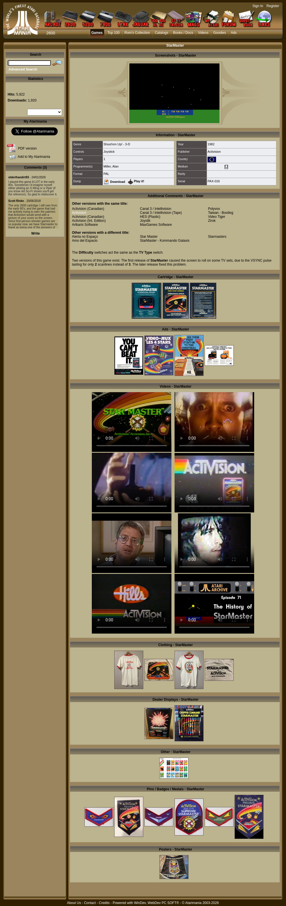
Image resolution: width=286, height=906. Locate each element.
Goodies (219, 33)
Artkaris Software (85, 225)
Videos (203, 33)
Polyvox (214, 209)
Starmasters (217, 237)
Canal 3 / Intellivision (155, 209)
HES (143, 217)
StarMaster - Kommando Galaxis (164, 241)
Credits (104, 903)
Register (272, 6)
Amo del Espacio (85, 241)
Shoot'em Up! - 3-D (116, 144)
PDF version (27, 148)
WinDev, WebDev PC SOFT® (156, 903)
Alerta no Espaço (85, 237)
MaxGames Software (156, 225)
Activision (214, 151)
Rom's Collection (137, 33)
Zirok (212, 221)
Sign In (257, 6)
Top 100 (113, 33)
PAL (106, 173)
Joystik (145, 221)
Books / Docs (183, 33)
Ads (234, 33)
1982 (211, 144)
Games (97, 33)
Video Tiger (216, 217)
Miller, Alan (111, 166)
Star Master (148, 237)
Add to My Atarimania (34, 157)
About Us (74, 903)
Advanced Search (23, 69)
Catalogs (161, 33)
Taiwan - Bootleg (220, 213)
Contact (90, 903)
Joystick (109, 151)
